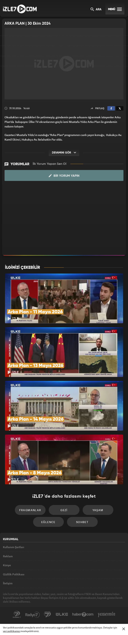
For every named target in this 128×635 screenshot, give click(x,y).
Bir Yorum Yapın (64, 176)
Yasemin (106, 614)
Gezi (64, 510)
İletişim (7, 583)
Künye (7, 565)
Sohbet (82, 522)
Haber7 (83, 614)
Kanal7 (17, 614)
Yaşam (98, 510)
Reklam (8, 556)
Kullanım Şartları (13, 547)
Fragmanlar (30, 510)
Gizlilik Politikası (13, 574)
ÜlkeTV (62, 614)
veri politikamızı (11, 631)
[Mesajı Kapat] (123, 628)
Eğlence (48, 522)
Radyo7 (32, 614)
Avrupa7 (47, 614)
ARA (96, 10)
